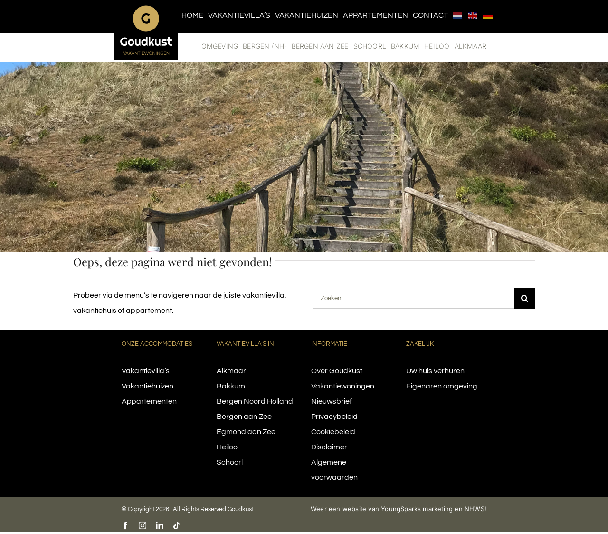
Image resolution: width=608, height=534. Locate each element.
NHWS (474, 509)
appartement (149, 310)
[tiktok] (176, 525)
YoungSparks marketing (417, 509)
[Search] (524, 298)
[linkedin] (159, 525)
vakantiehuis (94, 310)
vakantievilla (263, 295)
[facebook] (125, 525)
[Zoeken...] (413, 298)
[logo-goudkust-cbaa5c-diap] (146, 8)
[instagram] (142, 525)
